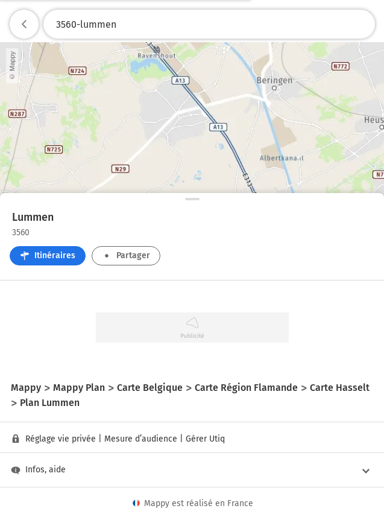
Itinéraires (47, 255)
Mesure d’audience (140, 439)
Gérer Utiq (205, 439)
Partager (126, 255)
